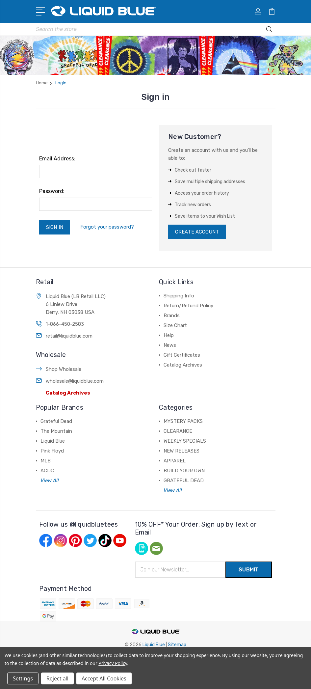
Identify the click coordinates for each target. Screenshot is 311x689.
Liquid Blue (52, 441)
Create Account (197, 232)
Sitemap (177, 645)
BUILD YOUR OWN (184, 471)
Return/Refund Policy (188, 306)
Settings (23, 678)
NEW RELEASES (181, 451)
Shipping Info (179, 296)
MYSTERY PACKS (183, 421)
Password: (52, 191)
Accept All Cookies (104, 678)
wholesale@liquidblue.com (75, 381)
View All (49, 480)
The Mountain (56, 431)
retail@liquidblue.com (69, 336)
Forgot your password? (107, 227)
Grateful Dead (56, 421)
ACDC (47, 471)
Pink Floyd (52, 451)
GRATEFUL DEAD (184, 480)
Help (169, 335)
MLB (45, 461)
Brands (172, 315)
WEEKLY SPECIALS (185, 441)
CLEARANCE (178, 431)
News (170, 345)
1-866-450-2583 (65, 324)
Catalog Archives (68, 393)
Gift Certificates (182, 355)
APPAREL (175, 461)
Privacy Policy (112, 663)
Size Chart (175, 325)
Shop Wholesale (63, 369)
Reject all (57, 678)
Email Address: (57, 158)
